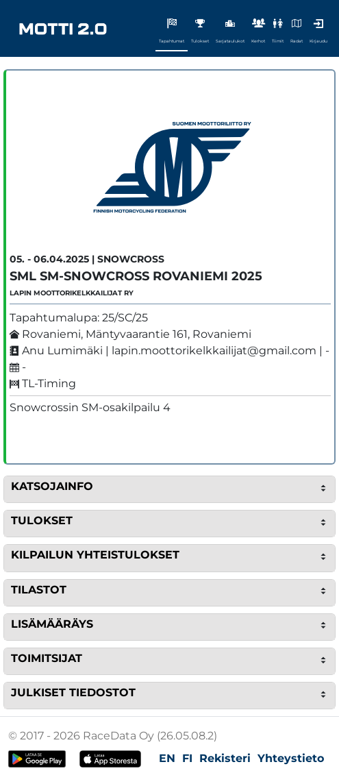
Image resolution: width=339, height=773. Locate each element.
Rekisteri (225, 758)
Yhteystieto (291, 758)
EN (167, 758)
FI (187, 758)
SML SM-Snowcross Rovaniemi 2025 (136, 276)
